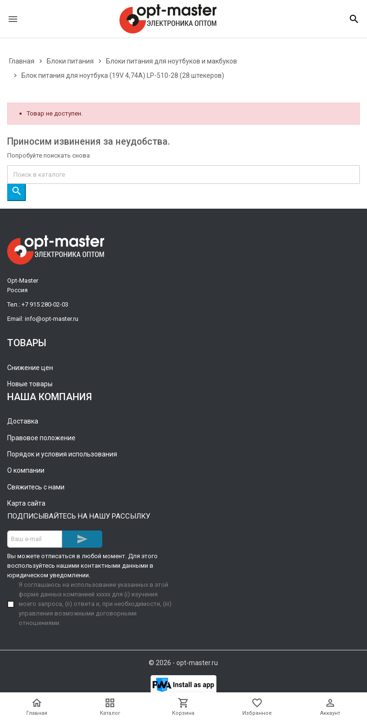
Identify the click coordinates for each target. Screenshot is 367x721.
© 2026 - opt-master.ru (183, 663)
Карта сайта (26, 503)
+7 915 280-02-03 (45, 304)
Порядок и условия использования (62, 454)
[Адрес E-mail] (34, 539)
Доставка (22, 421)
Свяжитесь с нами (36, 487)
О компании (25, 470)
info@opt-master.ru (51, 318)
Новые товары (30, 384)
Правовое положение (41, 438)
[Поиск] (183, 174)
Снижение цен (30, 367)
